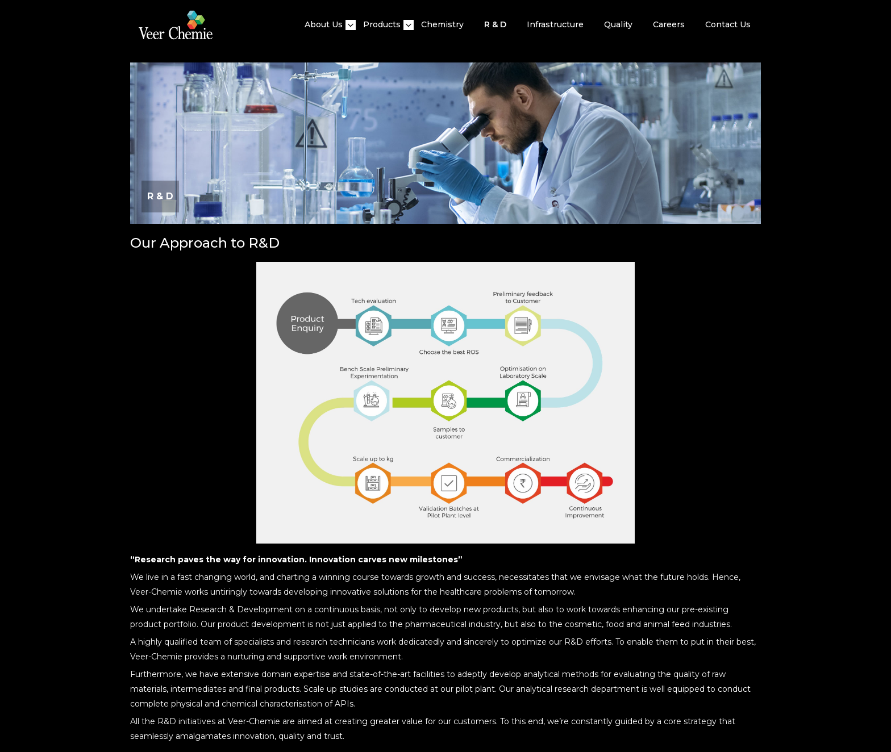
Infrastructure (555, 24)
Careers (669, 24)
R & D (495, 24)
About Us (324, 24)
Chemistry (442, 24)
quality (618, 24)
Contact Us (728, 24)
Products (382, 24)
